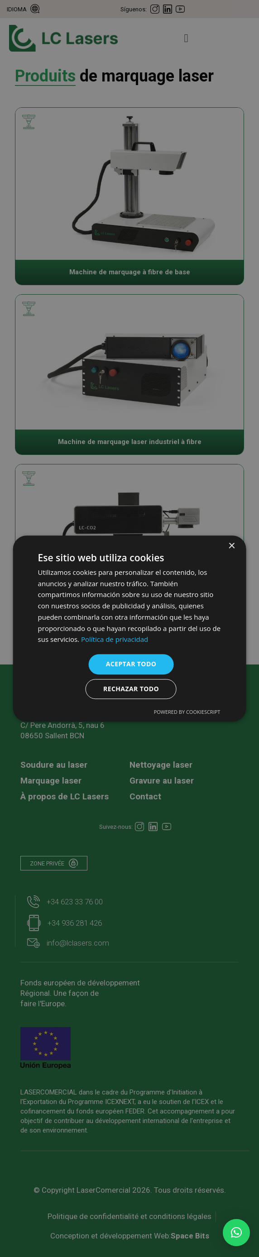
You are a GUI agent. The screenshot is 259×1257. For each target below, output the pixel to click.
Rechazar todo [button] (131, 688)
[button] (236, 1232)
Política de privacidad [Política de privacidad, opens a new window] (114, 639)
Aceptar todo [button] (131, 664)
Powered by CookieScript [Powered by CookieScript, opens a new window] (187, 711)
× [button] (231, 546)
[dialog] (129, 628)
